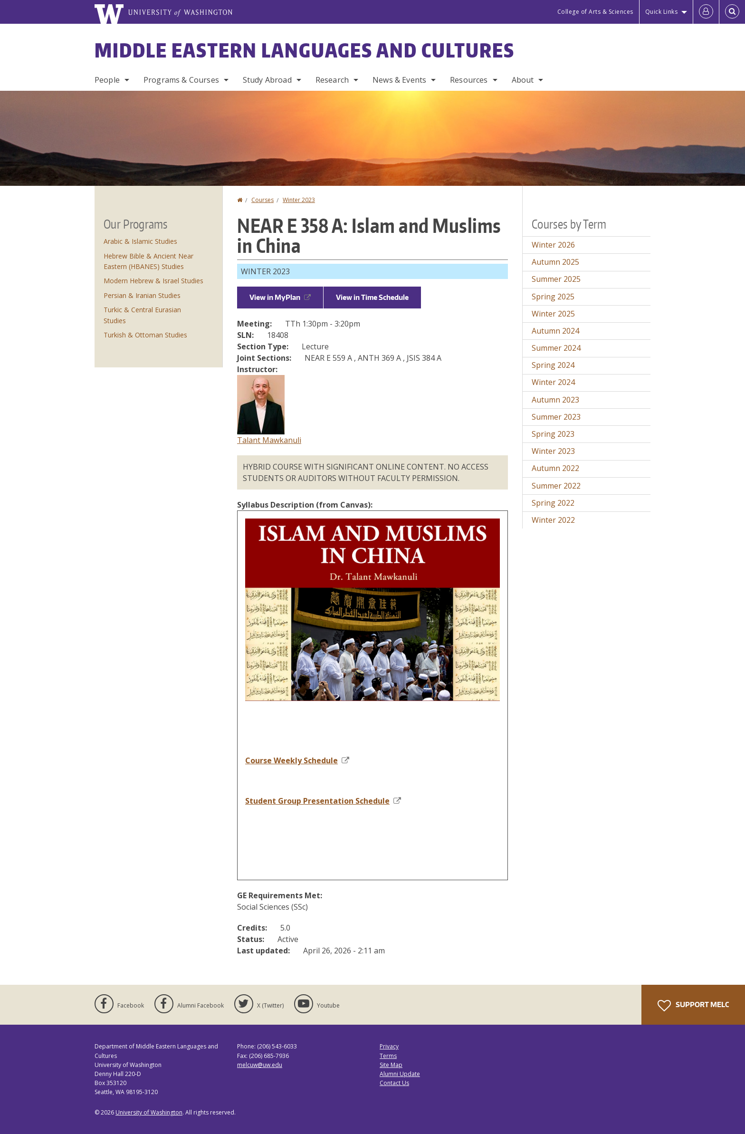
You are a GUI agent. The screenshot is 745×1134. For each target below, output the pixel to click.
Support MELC (693, 1005)
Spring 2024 (553, 365)
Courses (262, 200)
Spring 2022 (553, 503)
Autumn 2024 (555, 331)
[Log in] (706, 12)
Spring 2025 (553, 296)
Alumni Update (400, 1074)
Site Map (391, 1065)
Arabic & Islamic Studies (140, 241)
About (523, 80)
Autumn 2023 (555, 399)
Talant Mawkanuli (269, 440)
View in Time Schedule (372, 297)
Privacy (389, 1046)
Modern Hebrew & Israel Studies (153, 280)
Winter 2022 (553, 520)
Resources (468, 80)
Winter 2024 (553, 382)
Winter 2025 (553, 313)
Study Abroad (267, 80)
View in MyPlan (280, 297)
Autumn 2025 (555, 262)
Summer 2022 (556, 486)
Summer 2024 (556, 348)
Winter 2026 (553, 245)
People (107, 80)
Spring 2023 (553, 434)
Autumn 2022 (555, 468)
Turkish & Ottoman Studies (145, 334)
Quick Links (661, 12)
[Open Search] (732, 12)
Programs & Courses (181, 80)
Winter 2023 (299, 200)
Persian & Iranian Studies (142, 295)
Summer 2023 (556, 417)
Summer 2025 (556, 279)
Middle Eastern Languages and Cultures (305, 50)
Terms (388, 1056)
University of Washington (148, 1112)
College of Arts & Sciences (595, 12)
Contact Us (394, 1083)
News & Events (399, 80)
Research (332, 80)
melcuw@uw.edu (259, 1065)
